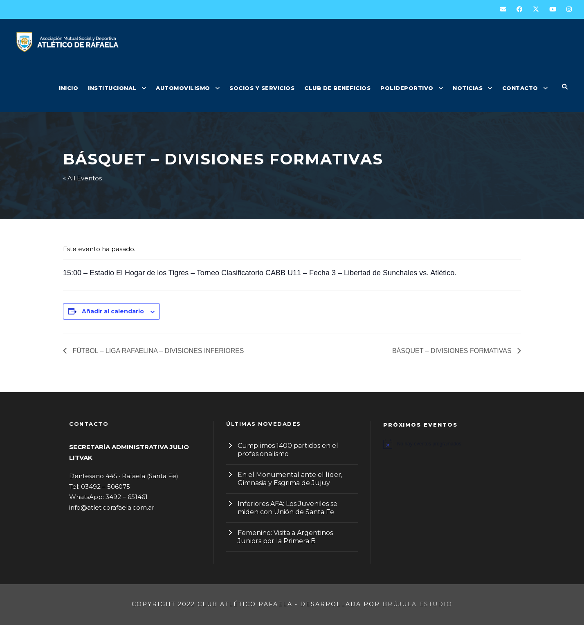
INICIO (68, 88)
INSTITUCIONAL (112, 88)
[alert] (449, 444)
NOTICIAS (468, 88)
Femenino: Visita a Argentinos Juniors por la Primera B (285, 537)
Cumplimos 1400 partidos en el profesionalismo (288, 450)
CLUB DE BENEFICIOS (337, 88)
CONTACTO (520, 88)
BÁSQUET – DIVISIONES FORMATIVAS (452, 350)
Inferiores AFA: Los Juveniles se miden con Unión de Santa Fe (287, 508)
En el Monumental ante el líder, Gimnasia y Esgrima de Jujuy (290, 479)
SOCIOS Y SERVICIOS (261, 88)
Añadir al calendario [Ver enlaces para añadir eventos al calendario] (113, 311)
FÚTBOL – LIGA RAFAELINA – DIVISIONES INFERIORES (157, 350)
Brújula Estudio (417, 604)
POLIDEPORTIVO (407, 88)
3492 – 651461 (127, 497)
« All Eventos (82, 178)
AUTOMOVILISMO (183, 88)
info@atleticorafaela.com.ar (111, 507)
